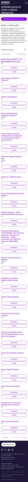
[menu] (26, 3)
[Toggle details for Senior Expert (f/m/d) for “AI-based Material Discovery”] (2, 63)
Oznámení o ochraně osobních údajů (9, 465)
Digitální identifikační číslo (7, 468)
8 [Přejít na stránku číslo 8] (21, 437)
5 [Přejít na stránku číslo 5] (16, 437)
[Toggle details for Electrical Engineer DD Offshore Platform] (2, 197)
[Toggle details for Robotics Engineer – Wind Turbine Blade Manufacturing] (2, 216)
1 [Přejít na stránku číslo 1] (9, 437)
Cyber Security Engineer (10, 421)
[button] (14, 71)
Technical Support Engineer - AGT (11, 158)
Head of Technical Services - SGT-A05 (11, 259)
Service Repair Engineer (10, 369)
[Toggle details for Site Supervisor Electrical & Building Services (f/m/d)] (2, 406)
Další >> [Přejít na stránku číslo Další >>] (25, 437)
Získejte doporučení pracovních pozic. (14, 19)
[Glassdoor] (12, 450)
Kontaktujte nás (9, 444)
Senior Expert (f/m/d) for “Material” (10, 79)
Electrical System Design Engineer (10, 314)
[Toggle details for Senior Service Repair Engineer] (2, 355)
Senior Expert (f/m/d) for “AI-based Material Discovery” (11, 60)
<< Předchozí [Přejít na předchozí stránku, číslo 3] (5, 437)
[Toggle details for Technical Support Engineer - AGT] (2, 162)
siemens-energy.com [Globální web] (6, 459)
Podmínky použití (20, 466)
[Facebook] (2, 450)
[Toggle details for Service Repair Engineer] (2, 371)
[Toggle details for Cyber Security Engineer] (2, 423)
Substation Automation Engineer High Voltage (9, 279)
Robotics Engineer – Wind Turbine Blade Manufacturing (12, 213)
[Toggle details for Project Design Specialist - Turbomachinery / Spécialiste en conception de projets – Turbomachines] (2, 142)
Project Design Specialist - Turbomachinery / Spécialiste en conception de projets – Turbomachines (11, 137)
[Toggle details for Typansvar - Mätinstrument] (2, 179)
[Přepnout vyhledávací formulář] (25, 50)
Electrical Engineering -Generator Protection (9, 114)
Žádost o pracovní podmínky (7, 457)
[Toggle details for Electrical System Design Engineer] (2, 317)
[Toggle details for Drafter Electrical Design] (2, 298)
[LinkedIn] (9, 450)
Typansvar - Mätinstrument (11, 177)
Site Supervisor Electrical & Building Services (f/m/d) (11, 404)
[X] (5, 450)
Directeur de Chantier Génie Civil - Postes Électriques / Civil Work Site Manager (12, 334)
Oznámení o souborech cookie (8, 466)
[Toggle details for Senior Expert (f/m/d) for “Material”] (2, 82)
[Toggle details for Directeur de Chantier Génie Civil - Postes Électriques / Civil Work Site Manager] (2, 338)
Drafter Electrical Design (10, 297)
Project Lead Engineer (9, 97)
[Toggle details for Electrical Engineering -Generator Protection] (2, 119)
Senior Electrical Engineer (10, 386)
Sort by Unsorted (21, 54)
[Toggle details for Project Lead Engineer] (2, 98)
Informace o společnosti (6, 463)
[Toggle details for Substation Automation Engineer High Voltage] (2, 282)
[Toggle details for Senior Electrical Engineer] (2, 388)
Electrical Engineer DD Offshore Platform (12, 195)
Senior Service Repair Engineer (12, 353)
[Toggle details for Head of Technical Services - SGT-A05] (2, 263)
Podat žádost (14, 67)
